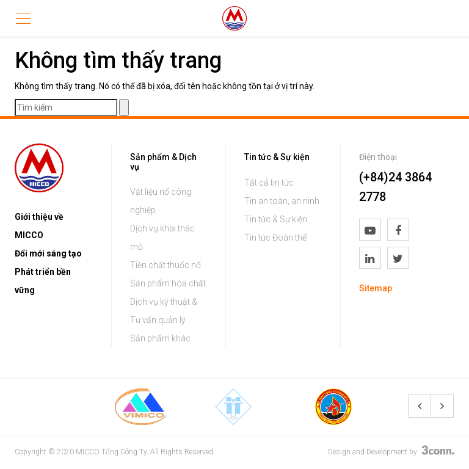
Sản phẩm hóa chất (168, 283)
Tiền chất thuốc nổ (165, 265)
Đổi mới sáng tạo (48, 253)
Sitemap (375, 288)
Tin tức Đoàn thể (275, 237)
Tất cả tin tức (269, 182)
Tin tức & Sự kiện (275, 219)
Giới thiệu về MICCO (39, 226)
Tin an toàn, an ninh (281, 201)
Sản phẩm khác (160, 338)
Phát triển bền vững (43, 281)
